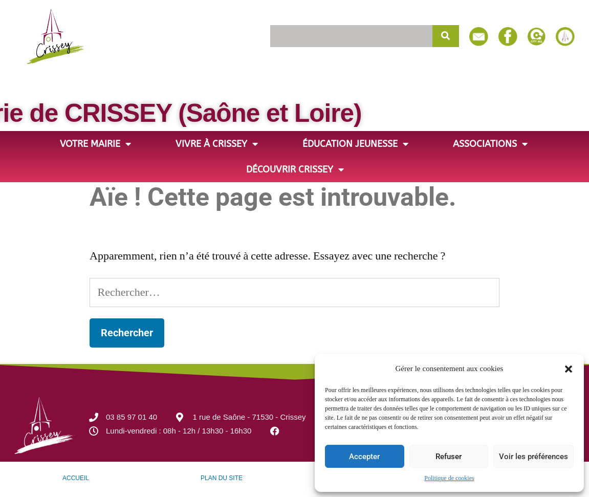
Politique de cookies (449, 478)
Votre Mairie (95, 144)
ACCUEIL (75, 478)
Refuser (448, 456)
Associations (490, 144)
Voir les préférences (533, 456)
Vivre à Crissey (217, 144)
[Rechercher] (445, 36)
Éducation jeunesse (355, 144)
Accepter (364, 456)
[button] (568, 369)
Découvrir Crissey (295, 169)
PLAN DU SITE (222, 478)
